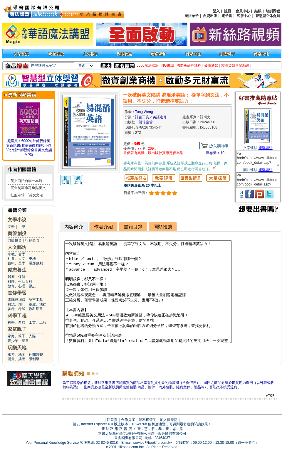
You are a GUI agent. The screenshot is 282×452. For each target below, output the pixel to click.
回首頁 (112, 420)
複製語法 (265, 148)
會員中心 (243, 11)
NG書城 (168, 65)
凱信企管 (146, 122)
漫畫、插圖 (16, 359)
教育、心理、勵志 (22, 286)
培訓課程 (273, 11)
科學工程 (17, 315)
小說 (21, 227)
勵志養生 (17, 269)
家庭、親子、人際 (22, 336)
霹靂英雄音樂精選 (235, 65)
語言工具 (36, 300)
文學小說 (17, 219)
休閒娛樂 (36, 355)
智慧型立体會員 (267, 16)
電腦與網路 (16, 300)
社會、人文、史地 (22, 259)
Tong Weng (144, 112)
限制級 (34, 359)
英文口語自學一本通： (28, 181)
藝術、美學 (16, 263)
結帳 (257, 11)
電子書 (226, 16)
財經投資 (15, 240)
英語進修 (160, 117)
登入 (216, 11)
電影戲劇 (36, 263)
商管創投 (17, 233)
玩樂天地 (17, 347)
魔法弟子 (191, 16)
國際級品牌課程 (189, 65)
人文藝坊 (17, 247)
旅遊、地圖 (16, 355)
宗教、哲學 (16, 254)
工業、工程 (37, 323)
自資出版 (210, 16)
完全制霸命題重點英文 (28, 188)
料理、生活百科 (20, 281)
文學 (11, 227)
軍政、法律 (37, 304)
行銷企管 (32, 240)
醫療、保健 (16, 277)
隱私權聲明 (147, 420)
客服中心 (244, 16)
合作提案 (128, 420)
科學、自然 (16, 323)
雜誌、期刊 (16, 304)
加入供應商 (168, 420)
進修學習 (17, 292)
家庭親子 (17, 329)
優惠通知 (211, 65)
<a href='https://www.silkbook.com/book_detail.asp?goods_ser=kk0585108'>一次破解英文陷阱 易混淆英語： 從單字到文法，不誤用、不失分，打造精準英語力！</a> (258, 158)
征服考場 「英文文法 (27, 195)
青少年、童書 (18, 341)
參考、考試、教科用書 (25, 309)
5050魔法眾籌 (148, 65)
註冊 (227, 11)
